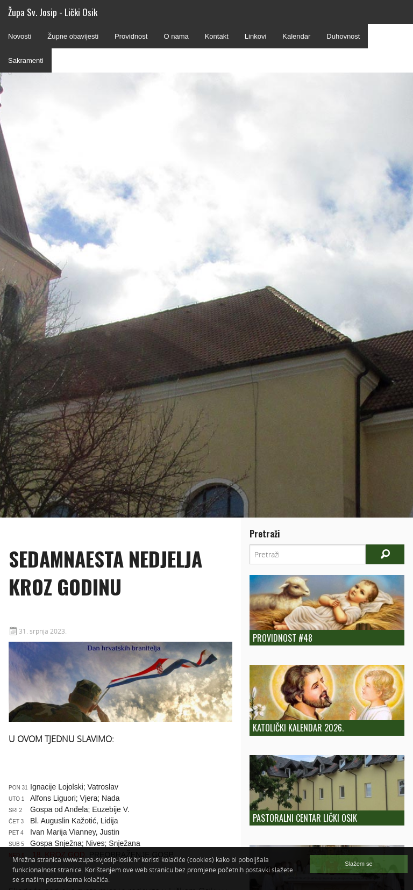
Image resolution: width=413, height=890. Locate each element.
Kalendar (296, 36)
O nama (175, 36)
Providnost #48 (282, 637)
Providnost (131, 36)
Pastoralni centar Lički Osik (305, 818)
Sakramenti (26, 60)
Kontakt (217, 36)
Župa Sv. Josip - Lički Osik (52, 12)
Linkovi (255, 36)
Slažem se (358, 863)
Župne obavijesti (72, 36)
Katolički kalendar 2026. (298, 727)
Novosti (19, 36)
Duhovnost (343, 36)
